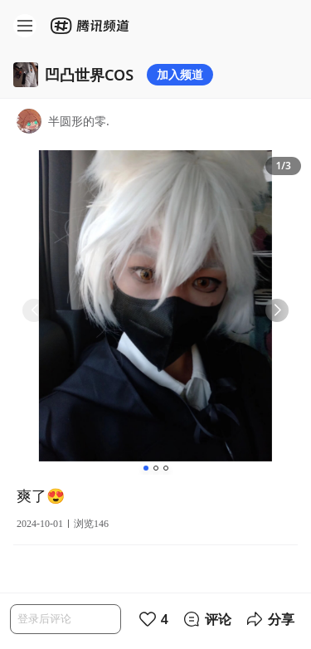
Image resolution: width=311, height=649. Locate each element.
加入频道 (180, 74)
